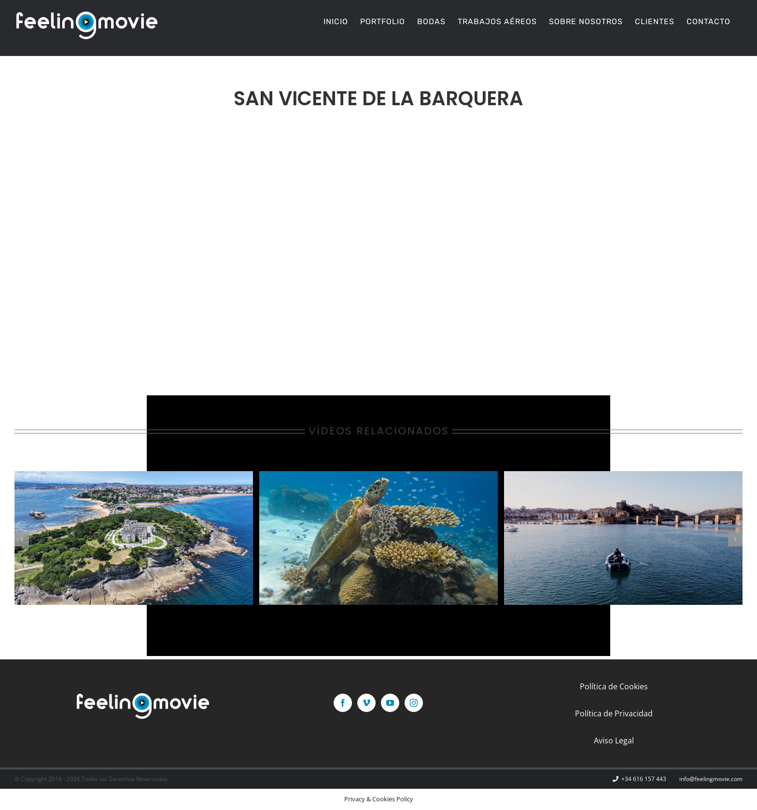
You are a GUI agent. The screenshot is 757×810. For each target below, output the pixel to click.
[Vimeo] (366, 703)
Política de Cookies (614, 686)
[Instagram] (414, 703)
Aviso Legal (614, 740)
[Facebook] (343, 703)
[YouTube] (390, 703)
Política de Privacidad (614, 713)
